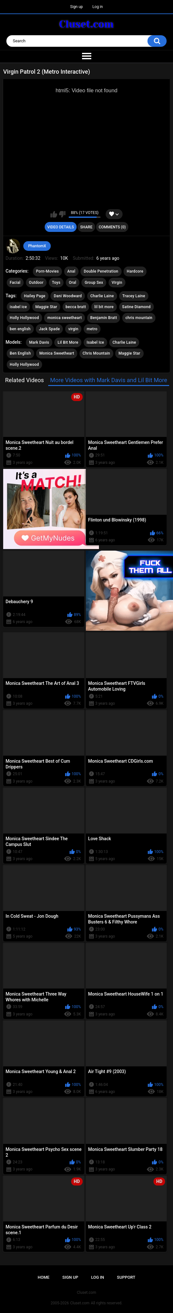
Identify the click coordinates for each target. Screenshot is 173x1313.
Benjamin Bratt (103, 318)
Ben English (20, 353)
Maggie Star (46, 307)
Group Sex (94, 282)
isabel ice (18, 307)
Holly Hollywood (24, 318)
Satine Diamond (136, 307)
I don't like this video (62, 214)
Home (43, 1277)
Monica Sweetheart (56, 353)
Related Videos (24, 380)
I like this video (53, 214)
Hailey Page (34, 296)
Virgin (117, 282)
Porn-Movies (47, 271)
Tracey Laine (133, 296)
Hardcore (135, 271)
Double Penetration (101, 271)
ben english (20, 329)
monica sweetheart (64, 318)
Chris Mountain (96, 353)
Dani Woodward (68, 296)
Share (86, 227)
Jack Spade (49, 329)
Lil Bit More (67, 342)
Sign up (76, 6)
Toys (56, 282)
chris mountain (138, 318)
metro (92, 329)
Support (126, 1277)
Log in (98, 6)
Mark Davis (39, 342)
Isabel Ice (95, 342)
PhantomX (37, 246)
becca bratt (76, 307)
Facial (15, 282)
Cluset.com (80, 1303)
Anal (71, 271)
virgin (73, 329)
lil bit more (104, 307)
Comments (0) (112, 227)
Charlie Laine (102, 296)
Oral (72, 282)
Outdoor (36, 282)
